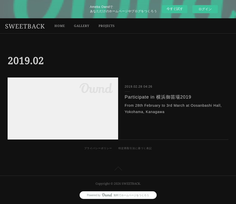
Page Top (118, 169)
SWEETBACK (25, 26)
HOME (60, 26)
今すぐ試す (175, 9)
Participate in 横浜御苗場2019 (158, 97)
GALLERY (81, 26)
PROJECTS (107, 26)
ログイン (205, 9)
